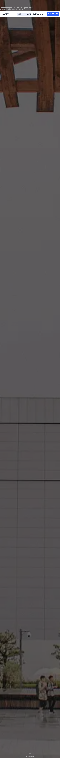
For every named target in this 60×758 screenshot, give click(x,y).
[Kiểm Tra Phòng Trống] (53, 14)
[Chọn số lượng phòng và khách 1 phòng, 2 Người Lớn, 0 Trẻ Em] (39, 14)
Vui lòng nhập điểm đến (5, 13)
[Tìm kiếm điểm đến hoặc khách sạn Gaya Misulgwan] (8, 14)
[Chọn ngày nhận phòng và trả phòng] (20, 14)
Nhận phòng (19, 13)
